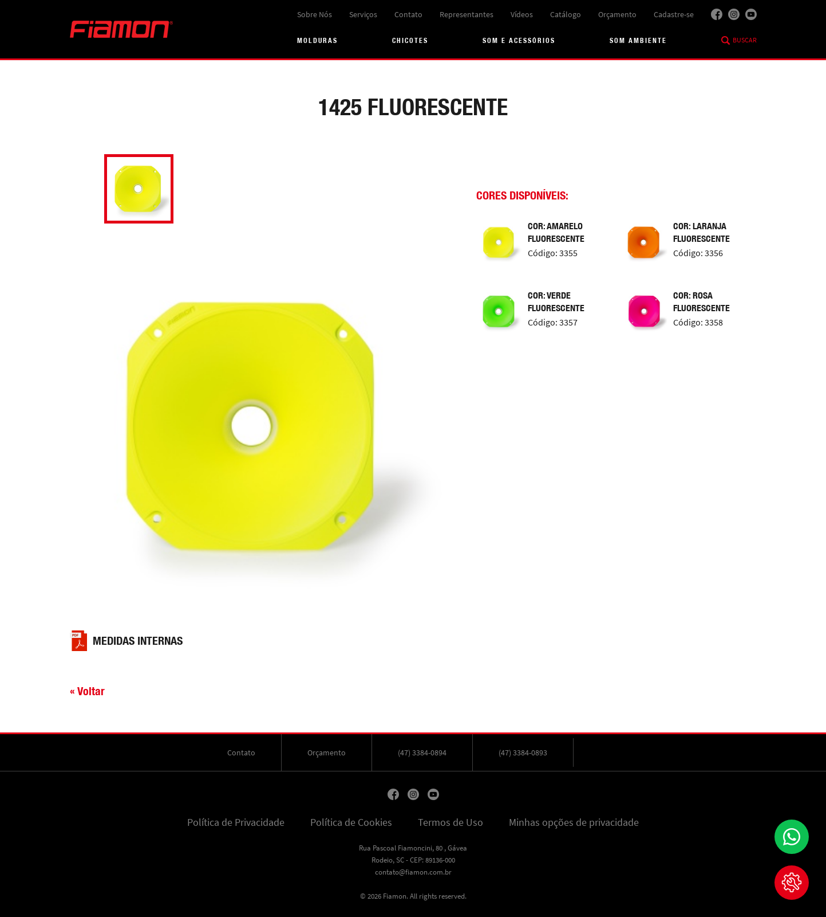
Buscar (745, 40)
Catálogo (565, 14)
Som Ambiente (638, 40)
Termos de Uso (450, 822)
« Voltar (87, 690)
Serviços (363, 14)
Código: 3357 (553, 322)
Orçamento (617, 14)
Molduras (317, 40)
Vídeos (522, 14)
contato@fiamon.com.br (413, 872)
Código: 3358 (698, 322)
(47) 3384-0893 (523, 752)
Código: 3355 (553, 253)
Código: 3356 (698, 253)
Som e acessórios (519, 40)
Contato (408, 14)
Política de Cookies (351, 822)
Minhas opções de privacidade (574, 822)
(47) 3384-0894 (422, 752)
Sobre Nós (314, 14)
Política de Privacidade (235, 822)
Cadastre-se (674, 14)
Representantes (466, 14)
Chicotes (410, 40)
